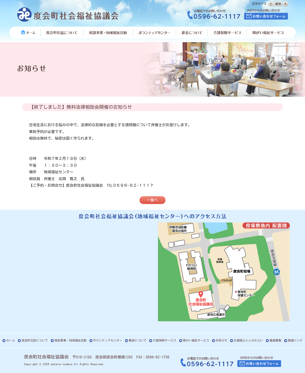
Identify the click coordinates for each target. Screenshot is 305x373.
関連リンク (295, 340)
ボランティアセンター (107, 340)
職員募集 (275, 340)
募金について (137, 340)
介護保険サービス (164, 340)
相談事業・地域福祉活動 (70, 340)
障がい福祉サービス (196, 340)
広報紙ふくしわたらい (248, 340)
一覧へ (152, 200)
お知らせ (221, 340)
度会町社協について (35, 340)
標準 (278, 3)
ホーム (10, 340)
